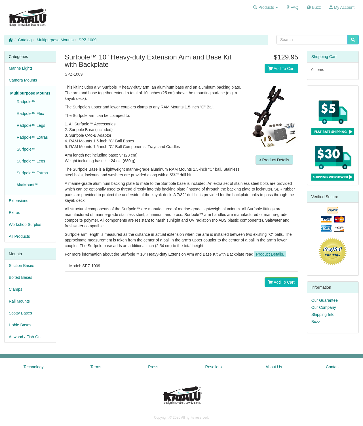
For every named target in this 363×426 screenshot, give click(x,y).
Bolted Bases (20, 277)
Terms (95, 367)
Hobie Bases (20, 325)
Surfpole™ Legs (29, 161)
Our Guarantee (324, 300)
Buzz (315, 321)
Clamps (15, 289)
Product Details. (270, 254)
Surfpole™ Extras (31, 173)
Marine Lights (21, 68)
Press (153, 367)
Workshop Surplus (25, 224)
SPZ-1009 (87, 40)
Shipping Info (323, 314)
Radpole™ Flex (29, 113)
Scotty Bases (20, 313)
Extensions (18, 200)
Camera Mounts (23, 80)
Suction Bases (21, 265)
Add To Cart (281, 68)
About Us (274, 367)
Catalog (25, 40)
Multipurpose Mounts (55, 40)
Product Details (274, 160)
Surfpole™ (24, 149)
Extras (14, 212)
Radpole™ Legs (29, 125)
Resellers (213, 367)
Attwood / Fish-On (25, 337)
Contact (332, 367)
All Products (19, 236)
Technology (34, 367)
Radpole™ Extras (31, 137)
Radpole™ (24, 101)
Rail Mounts (19, 301)
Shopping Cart (324, 56)
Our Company (323, 307)
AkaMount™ (26, 185)
